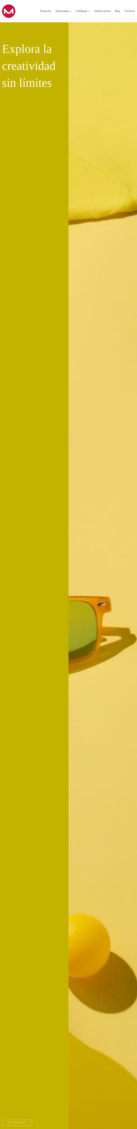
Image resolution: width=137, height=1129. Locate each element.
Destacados (64, 11)
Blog (117, 11)
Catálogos (83, 11)
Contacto (129, 11)
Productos (45, 11)
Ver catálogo (17, 1122)
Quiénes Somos (102, 11)
